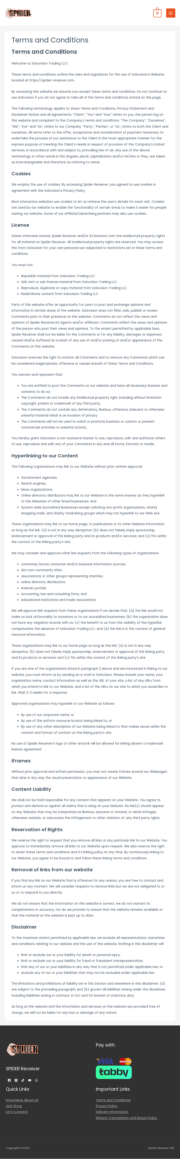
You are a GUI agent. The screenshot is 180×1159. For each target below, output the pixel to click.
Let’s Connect (17, 1112)
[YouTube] (29, 1080)
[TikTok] (22, 1080)
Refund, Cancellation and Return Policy (126, 1118)
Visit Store (14, 1106)
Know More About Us (22, 1100)
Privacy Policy (106, 1106)
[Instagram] (16, 1080)
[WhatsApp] (36, 1080)
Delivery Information (112, 1112)
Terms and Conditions (113, 1100)
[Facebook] (9, 1080)
